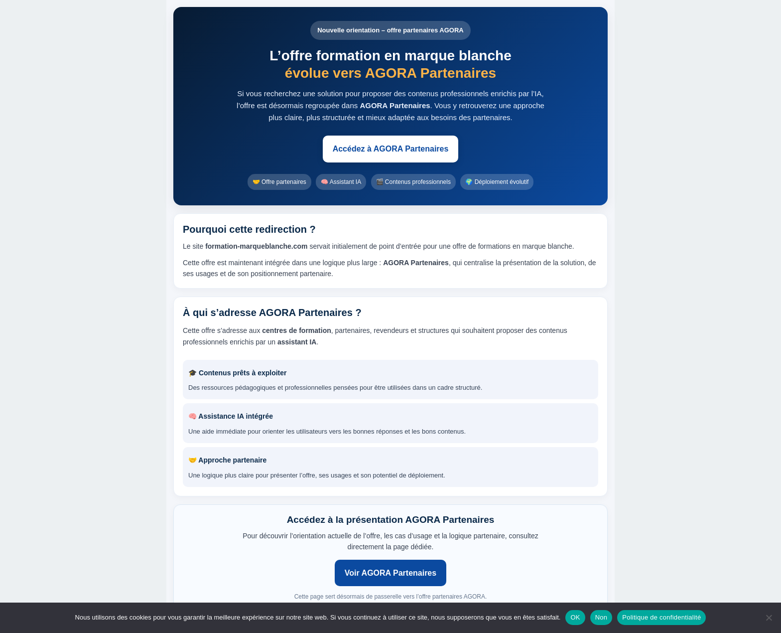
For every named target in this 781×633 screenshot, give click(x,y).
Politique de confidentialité (661, 617)
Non (601, 617)
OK (575, 617)
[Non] (769, 618)
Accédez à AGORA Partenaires (391, 149)
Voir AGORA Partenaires (390, 573)
